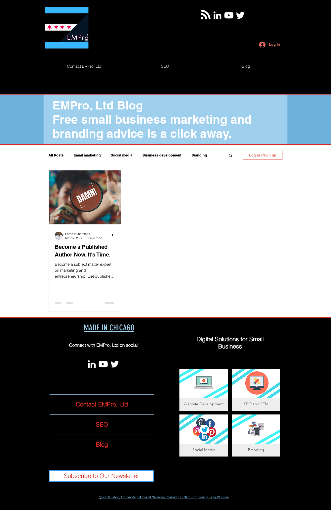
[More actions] (114, 236)
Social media (121, 155)
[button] (230, 155)
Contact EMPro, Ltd (102, 404)
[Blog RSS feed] (206, 15)
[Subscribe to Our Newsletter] (101, 476)
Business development (161, 155)
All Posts (56, 155)
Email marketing (87, 155)
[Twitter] (240, 15)
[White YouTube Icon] (228, 15)
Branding (199, 155)
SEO (102, 424)
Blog (102, 444)
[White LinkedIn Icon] (217, 15)
